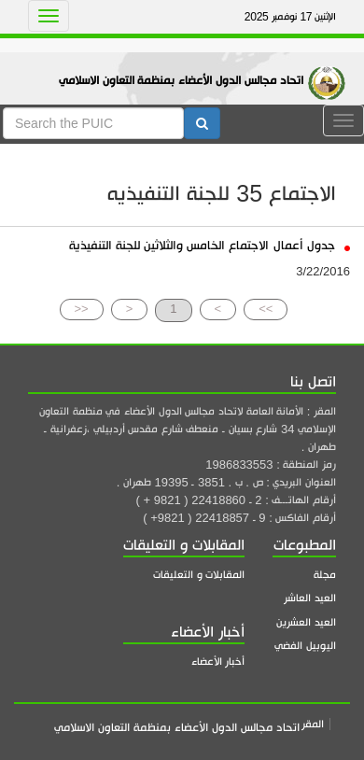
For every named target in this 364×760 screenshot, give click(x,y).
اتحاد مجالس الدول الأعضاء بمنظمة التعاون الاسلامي (181, 80)
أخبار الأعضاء (218, 661)
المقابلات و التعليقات (199, 575)
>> (266, 309)
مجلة (325, 575)
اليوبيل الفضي (305, 646)
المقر (312, 724)
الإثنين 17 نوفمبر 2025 (290, 16)
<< (82, 309)
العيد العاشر (310, 598)
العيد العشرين (306, 622)
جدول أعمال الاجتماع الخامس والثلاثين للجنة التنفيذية (209, 245)
